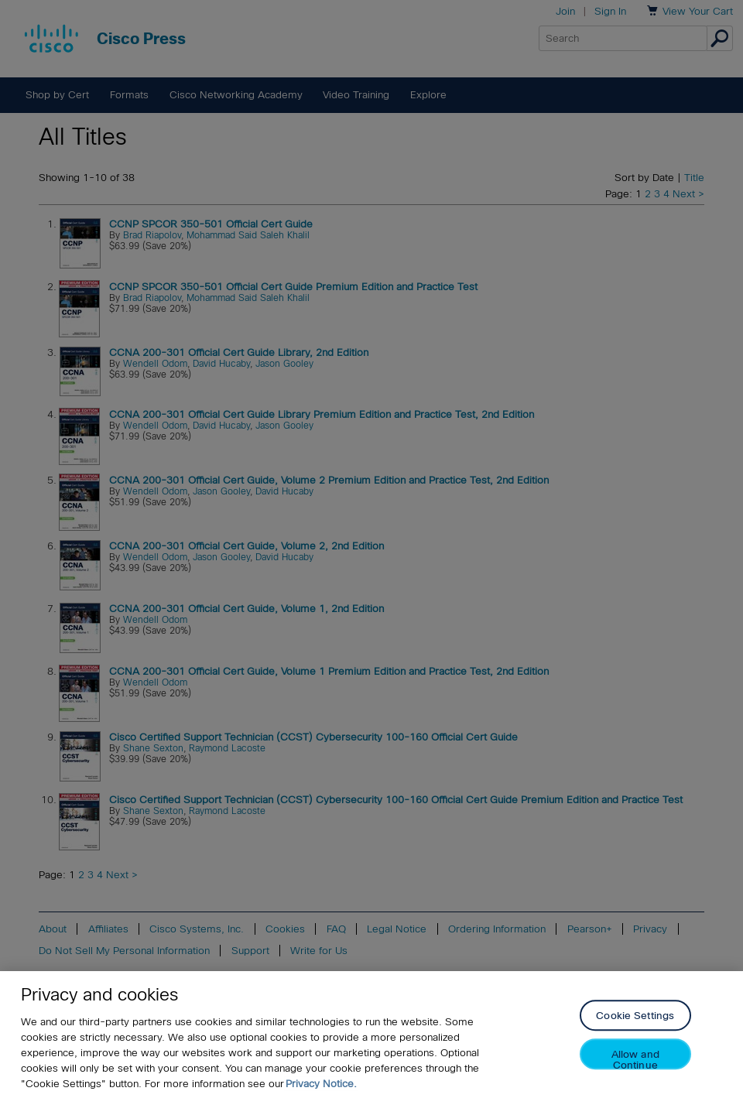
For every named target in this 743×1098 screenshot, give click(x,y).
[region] (371, 1034)
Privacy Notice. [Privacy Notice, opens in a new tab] (321, 1083)
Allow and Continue (635, 1059)
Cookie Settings (635, 1016)
